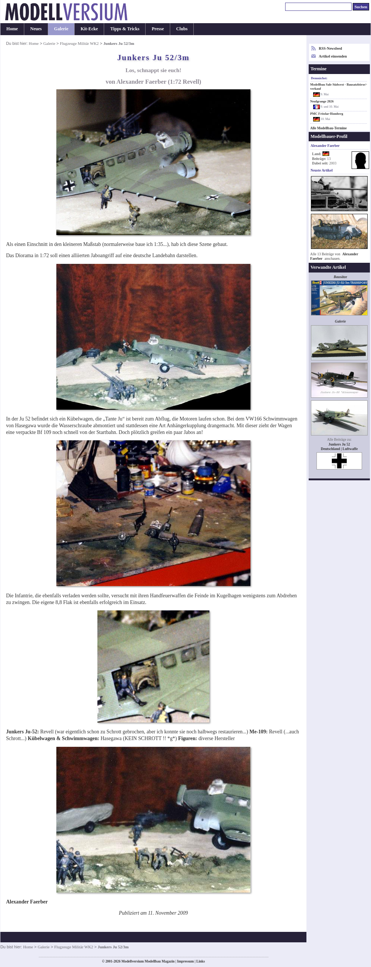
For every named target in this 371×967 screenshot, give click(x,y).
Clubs (181, 28)
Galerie (61, 28)
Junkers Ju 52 (339, 444)
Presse (158, 28)
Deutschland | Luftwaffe (339, 449)
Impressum (185, 961)
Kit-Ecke (89, 28)
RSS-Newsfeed (330, 48)
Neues (36, 28)
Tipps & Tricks (124, 28)
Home (12, 28)
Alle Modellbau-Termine (328, 128)
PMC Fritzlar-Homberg (326, 114)
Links (200, 961)
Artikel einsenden (333, 56)
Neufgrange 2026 (322, 101)
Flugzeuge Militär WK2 (79, 43)
